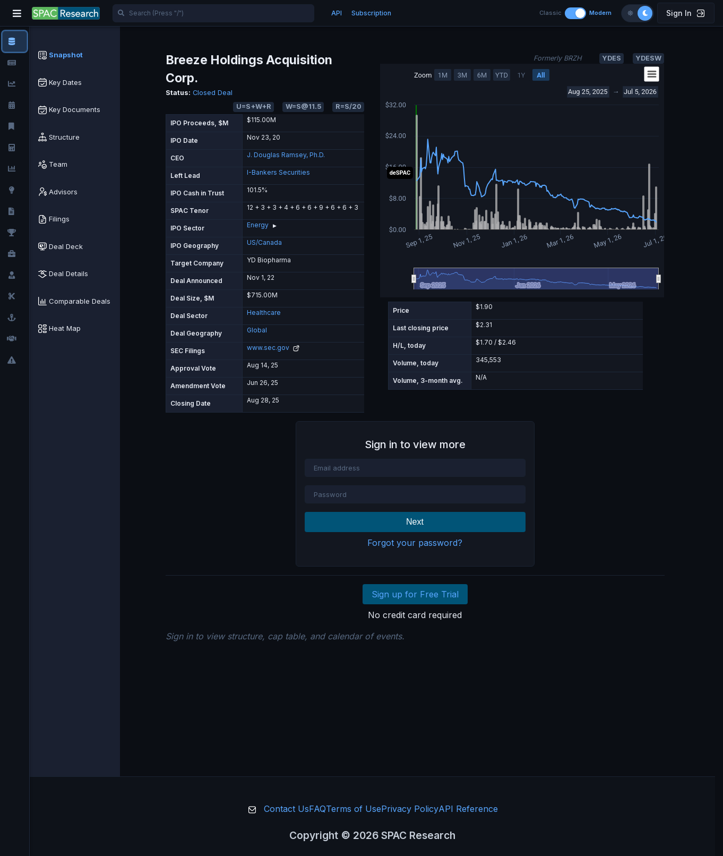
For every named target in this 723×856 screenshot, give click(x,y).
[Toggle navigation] (16, 13)
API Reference (468, 808)
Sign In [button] (685, 13)
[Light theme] (630, 13)
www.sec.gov (273, 348)
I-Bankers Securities (278, 172)
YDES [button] (611, 58)
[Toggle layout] (575, 13)
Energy (258, 225)
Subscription (371, 13)
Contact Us (286, 808)
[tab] (75, 55)
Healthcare (264, 312)
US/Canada (264, 242)
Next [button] (415, 521)
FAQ (317, 808)
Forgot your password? (414, 542)
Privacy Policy (409, 808)
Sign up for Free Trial (415, 594)
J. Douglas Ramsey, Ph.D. (286, 155)
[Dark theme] (645, 13)
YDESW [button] (648, 58)
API (336, 13)
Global (257, 330)
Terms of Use (353, 808)
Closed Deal (213, 93)
